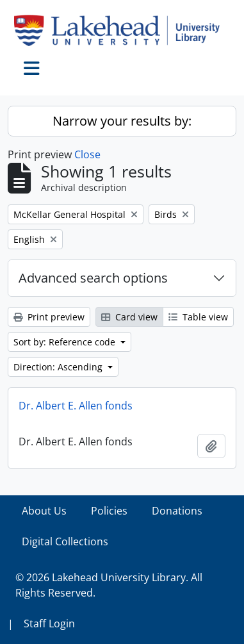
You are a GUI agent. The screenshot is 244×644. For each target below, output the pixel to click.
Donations (177, 511)
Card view (129, 317)
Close (87, 154)
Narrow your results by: (122, 120)
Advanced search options (93, 277)
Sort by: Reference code (65, 342)
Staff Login (49, 623)
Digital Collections (65, 541)
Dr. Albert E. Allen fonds (76, 406)
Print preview (49, 317)
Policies (109, 511)
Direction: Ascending (59, 367)
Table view (198, 317)
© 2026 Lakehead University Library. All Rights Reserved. (108, 585)
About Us (44, 511)
